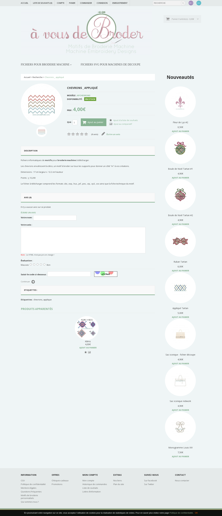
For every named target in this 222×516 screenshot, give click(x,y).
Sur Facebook (150, 480)
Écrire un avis (111, 134)
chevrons (38, 299)
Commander (86, 3)
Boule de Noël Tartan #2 (180, 215)
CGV (23, 480)
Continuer (28, 282)
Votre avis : (26, 224)
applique (47, 299)
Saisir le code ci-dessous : (34, 274)
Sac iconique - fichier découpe (180, 354)
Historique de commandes (94, 484)
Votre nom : (27, 217)
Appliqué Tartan (180, 308)
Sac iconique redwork (180, 401)
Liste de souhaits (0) (42, 3)
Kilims (88, 341)
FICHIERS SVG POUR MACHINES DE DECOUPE (111, 64)
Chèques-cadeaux (60, 480)
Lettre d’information (91, 491)
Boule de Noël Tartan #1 (180, 168)
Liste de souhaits (90, 488)
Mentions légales (28, 488)
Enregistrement (119, 3)
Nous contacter (182, 480)
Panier (72, 3)
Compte (60, 3)
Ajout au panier (92, 122)
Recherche (38, 77)
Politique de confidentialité (181, 513)
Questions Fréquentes (31, 491)
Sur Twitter (149, 484)
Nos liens (117, 480)
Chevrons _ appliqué (54, 77)
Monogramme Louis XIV (180, 447)
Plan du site (118, 484)
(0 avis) (94, 134)
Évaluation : (27, 260)
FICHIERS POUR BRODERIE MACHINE (45, 64)
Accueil (24, 3)
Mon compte (88, 480)
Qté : (72, 122)
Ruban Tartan (180, 261)
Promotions (57, 484)
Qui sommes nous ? (30, 501)
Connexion (102, 3)
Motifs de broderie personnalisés (29, 496)
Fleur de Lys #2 (180, 122)
